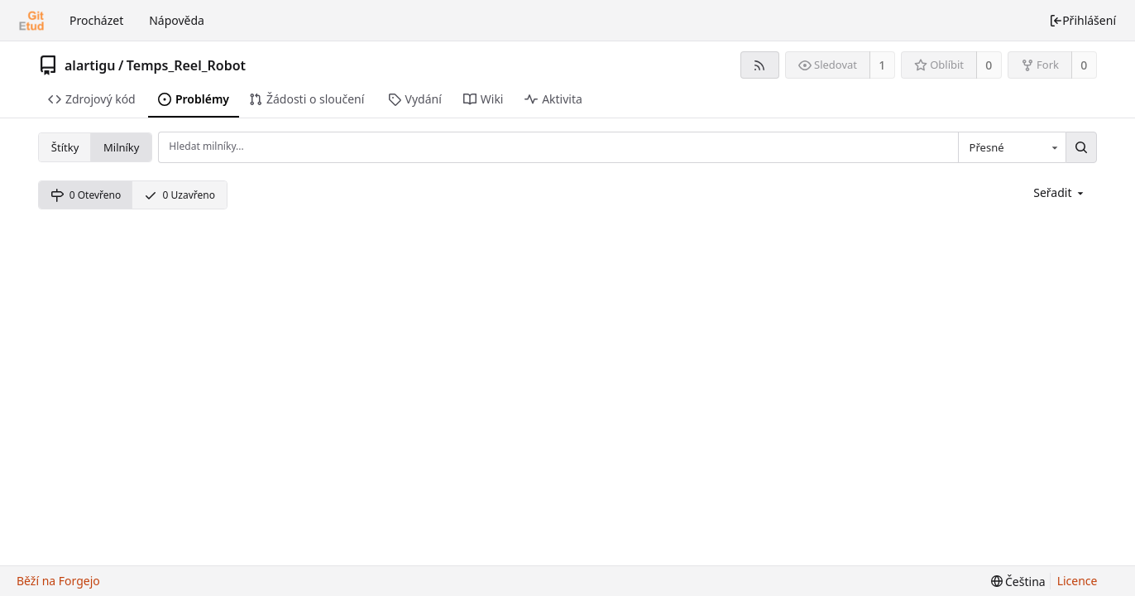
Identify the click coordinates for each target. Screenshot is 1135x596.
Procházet (96, 20)
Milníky (121, 147)
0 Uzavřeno (179, 195)
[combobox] (1012, 147)
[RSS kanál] (759, 65)
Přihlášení (1082, 20)
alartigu (90, 65)
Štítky (65, 147)
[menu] (1059, 192)
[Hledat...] (1081, 147)
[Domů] (31, 21)
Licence (1077, 581)
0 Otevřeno (85, 195)
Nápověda (176, 20)
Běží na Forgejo (58, 581)
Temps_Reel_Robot (186, 65)
